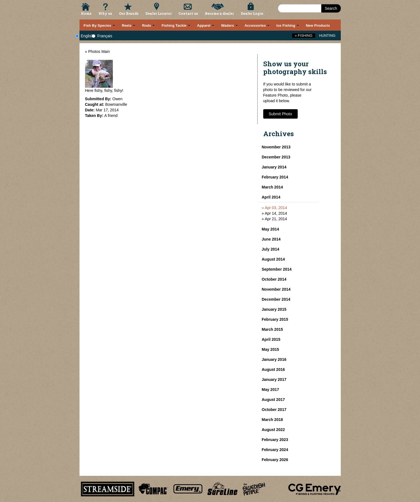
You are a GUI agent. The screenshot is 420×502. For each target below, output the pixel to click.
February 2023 (275, 439)
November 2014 (276, 289)
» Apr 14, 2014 (274, 213)
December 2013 (276, 157)
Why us (105, 13)
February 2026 (275, 459)
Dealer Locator (158, 13)
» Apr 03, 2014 (274, 207)
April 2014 (271, 197)
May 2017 (270, 389)
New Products (318, 25)
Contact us (188, 13)
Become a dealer (219, 13)
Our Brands (128, 13)
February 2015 (275, 319)
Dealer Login (252, 13)
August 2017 (273, 399)
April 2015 (271, 339)
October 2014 (274, 279)
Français (104, 36)
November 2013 (276, 147)
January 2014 (274, 167)
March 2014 (272, 187)
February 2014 (275, 177)
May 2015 (270, 349)
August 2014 (273, 259)
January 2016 (274, 359)
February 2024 (275, 449)
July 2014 (270, 249)
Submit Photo (280, 114)
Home (86, 13)
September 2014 (277, 269)
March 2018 (272, 419)
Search (331, 8)
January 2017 (274, 379)
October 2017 (274, 409)
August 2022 (273, 429)
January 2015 (274, 309)
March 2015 (272, 329)
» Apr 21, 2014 (274, 219)
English (87, 36)
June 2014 (271, 239)
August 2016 (273, 369)
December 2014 (276, 299)
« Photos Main (97, 51)
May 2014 (270, 229)
